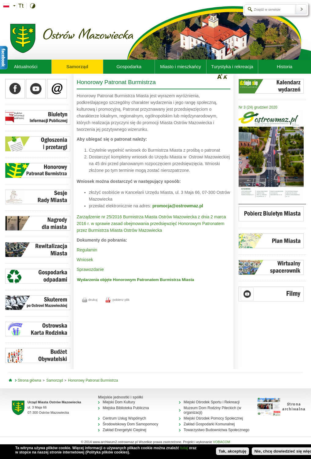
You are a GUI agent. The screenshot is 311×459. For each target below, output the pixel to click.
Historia (284, 66)
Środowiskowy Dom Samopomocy (130, 424)
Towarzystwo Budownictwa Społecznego (216, 430)
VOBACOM (221, 442)
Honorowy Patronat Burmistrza (93, 380)
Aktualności (26, 66)
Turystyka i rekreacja (232, 66)
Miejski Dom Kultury (119, 402)
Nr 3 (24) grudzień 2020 (258, 107)
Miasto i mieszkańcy (180, 66)
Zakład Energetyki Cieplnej (124, 430)
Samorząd (77, 66)
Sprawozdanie (90, 269)
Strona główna (29, 380)
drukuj (89, 300)
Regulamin (87, 249)
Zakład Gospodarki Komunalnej (209, 424)
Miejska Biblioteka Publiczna (126, 408)
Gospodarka (128, 66)
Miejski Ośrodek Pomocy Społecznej (213, 418)
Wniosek (85, 259)
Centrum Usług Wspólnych (124, 418)
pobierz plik (118, 300)
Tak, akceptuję (233, 451)
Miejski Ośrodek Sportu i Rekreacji (212, 402)
